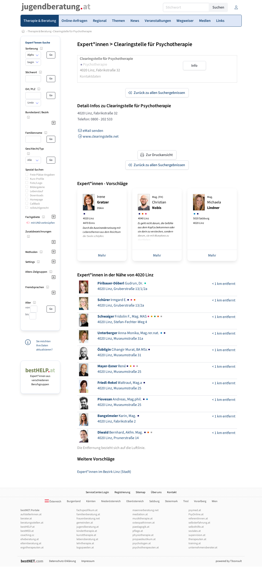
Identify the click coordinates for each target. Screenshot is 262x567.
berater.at (26, 519)
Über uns (156, 492)
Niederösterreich (111, 501)
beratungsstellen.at (32, 523)
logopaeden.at (85, 548)
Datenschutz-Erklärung (62, 561)
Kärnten (91, 501)
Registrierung (122, 492)
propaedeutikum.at (144, 539)
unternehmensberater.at (202, 548)
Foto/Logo (36, 183)
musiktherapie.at (142, 519)
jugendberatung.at (88, 527)
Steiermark (171, 501)
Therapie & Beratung (39, 31)
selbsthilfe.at (196, 527)
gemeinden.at (85, 523)
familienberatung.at (88, 514)
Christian (159, 202)
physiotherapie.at (142, 535)
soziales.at (194, 531)
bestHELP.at (28, 527)
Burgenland (74, 501)
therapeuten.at (197, 539)
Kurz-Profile (37, 179)
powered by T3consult (229, 561)
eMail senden (90, 130)
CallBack (35, 204)
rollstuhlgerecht (39, 208)
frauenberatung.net (88, 519)
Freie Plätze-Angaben (42, 175)
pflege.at (137, 531)
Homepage (36, 200)
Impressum (87, 561)
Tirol (185, 501)
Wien (215, 501)
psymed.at (194, 510)
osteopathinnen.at (143, 523)
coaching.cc (27, 535)
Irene (103, 202)
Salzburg (154, 501)
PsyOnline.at (195, 514)
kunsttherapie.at (86, 535)
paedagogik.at (140, 527)
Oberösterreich (135, 501)
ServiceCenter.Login (97, 492)
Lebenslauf (36, 191)
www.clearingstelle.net (97, 136)
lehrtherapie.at (85, 543)
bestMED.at (27, 531)
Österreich (53, 501)
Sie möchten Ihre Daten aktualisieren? (44, 345)
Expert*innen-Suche (37, 43)
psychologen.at (141, 543)
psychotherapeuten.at (145, 548)
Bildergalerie (37, 187)
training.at (194, 543)
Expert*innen (93, 44)
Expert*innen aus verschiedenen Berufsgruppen (40, 378)
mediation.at (140, 514)
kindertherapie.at (87, 531)
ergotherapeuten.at (32, 548)
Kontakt (172, 492)
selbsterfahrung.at (199, 523)
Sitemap (140, 492)
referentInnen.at (198, 519)
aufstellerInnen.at (31, 514)
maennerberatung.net (145, 510)
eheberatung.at (30, 539)
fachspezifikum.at (87, 510)
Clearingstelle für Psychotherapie (72, 31)
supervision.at (196, 535)
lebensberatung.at (87, 539)
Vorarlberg (200, 501)
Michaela (214, 202)
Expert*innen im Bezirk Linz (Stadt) (104, 471)
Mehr (102, 255)
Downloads (36, 195)
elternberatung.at (31, 543)
